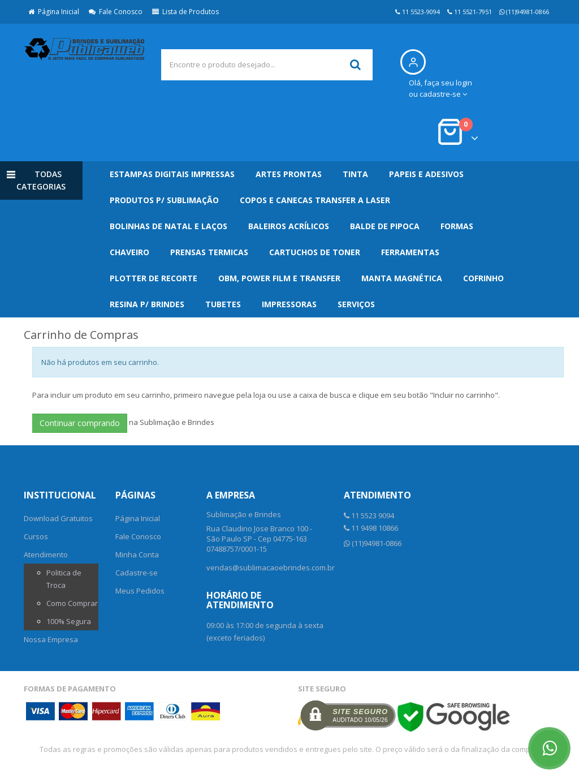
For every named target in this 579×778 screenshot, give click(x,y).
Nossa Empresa (51, 639)
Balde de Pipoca (385, 226)
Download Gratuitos (58, 518)
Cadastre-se (136, 573)
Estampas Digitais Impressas (172, 174)
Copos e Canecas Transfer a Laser (315, 200)
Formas (456, 226)
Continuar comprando (80, 423)
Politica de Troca (63, 579)
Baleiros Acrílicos (288, 226)
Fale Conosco (115, 11)
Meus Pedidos (140, 591)
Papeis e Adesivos (426, 174)
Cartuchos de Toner (314, 252)
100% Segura (68, 621)
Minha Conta (137, 554)
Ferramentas (410, 252)
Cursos (36, 536)
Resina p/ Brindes (147, 304)
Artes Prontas (289, 174)
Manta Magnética (401, 278)
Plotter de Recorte (153, 278)
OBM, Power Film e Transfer (279, 278)
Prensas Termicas (209, 252)
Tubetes (223, 304)
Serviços (356, 304)
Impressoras (289, 304)
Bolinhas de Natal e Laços (168, 226)
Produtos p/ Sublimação (164, 200)
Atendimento (46, 554)
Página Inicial (53, 11)
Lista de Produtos (185, 11)
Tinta (355, 174)
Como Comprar (72, 603)
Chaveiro (129, 252)
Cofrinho (483, 278)
